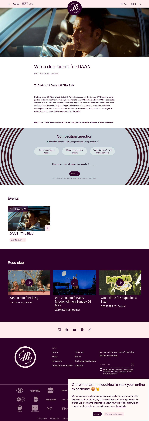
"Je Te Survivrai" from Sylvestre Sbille (102, 151)
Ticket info (57, 361)
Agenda (16, 4)
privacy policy (88, 178)
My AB (123, 4)
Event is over (18, 240)
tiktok (89, 329)
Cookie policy (54, 418)
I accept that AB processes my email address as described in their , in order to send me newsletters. (118, 371)
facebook (67, 329)
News (54, 356)
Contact (79, 365)
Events (55, 352)
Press (78, 356)
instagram (59, 329)
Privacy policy (42, 418)
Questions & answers (62, 365)
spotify (82, 329)
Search (140, 4)
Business (79, 352)
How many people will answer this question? (70, 164)
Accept (97, 414)
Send (74, 173)
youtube (74, 329)
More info (121, 406)
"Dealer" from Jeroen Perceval (74, 151)
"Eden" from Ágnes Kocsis (46, 151)
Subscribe (132, 364)
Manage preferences (114, 414)
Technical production (85, 361)
